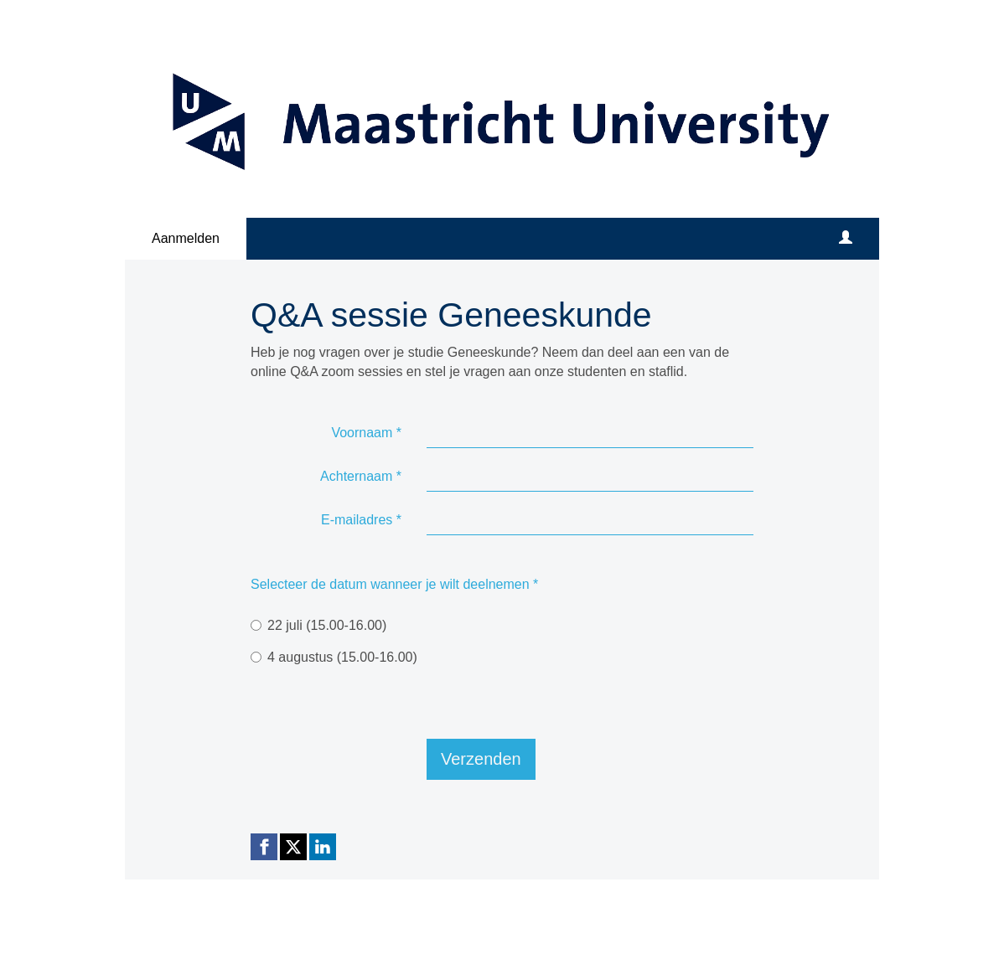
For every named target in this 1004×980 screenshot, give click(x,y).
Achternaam (360, 476)
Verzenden (481, 759)
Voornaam (366, 433)
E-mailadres (361, 520)
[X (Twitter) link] (293, 846)
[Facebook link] (264, 846)
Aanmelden (186, 238)
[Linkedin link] (322, 846)
